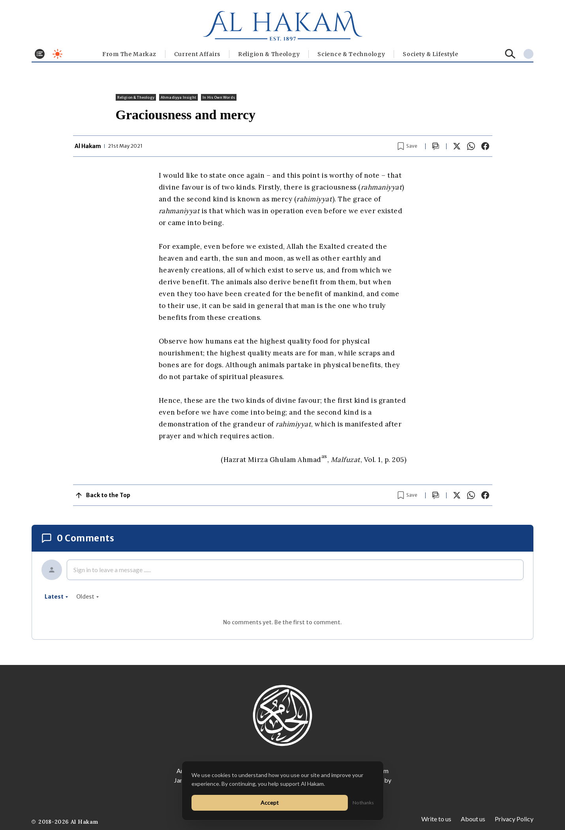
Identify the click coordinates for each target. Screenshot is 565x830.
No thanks (363, 803)
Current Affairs (197, 54)
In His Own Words (219, 97)
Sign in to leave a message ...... (112, 569)
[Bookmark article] (407, 146)
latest (56, 596)
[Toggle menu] (40, 54)
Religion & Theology (269, 54)
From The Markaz (129, 54)
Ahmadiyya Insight (178, 97)
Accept (270, 802)
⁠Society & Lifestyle (430, 54)
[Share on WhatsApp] (471, 146)
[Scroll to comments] (436, 146)
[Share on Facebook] (485, 146)
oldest (87, 596)
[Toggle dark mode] (57, 54)
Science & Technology (351, 54)
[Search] (510, 54)
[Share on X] (457, 146)
